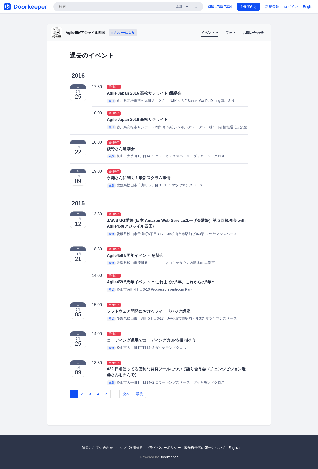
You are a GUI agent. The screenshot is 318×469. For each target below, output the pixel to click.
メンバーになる (122, 32)
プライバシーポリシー (163, 448)
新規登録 (272, 7)
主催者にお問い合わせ (95, 448)
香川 (111, 100)
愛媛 (111, 156)
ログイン (291, 7)
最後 (139, 394)
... (115, 394)
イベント (209, 33)
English (308, 7)
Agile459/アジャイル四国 (85, 33)
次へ (126, 394)
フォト (230, 33)
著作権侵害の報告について (205, 448)
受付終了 (114, 86)
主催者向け (248, 7)
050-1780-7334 (220, 7)
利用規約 (136, 448)
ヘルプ (121, 448)
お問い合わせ (253, 33)
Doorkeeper (168, 457)
